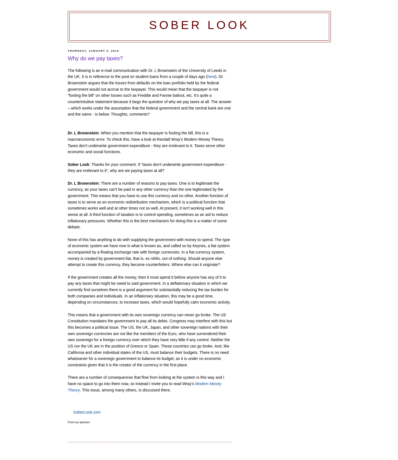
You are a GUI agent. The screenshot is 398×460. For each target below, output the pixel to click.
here (211, 76)
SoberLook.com (87, 412)
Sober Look (199, 25)
